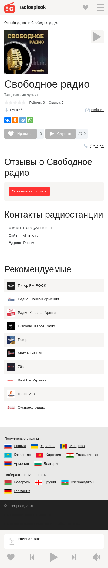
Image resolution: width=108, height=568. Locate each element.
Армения (21, 464)
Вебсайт (97, 110)
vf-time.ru (31, 235)
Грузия (50, 482)
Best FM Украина (26, 380)
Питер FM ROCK (26, 286)
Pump (17, 340)
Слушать (64, 134)
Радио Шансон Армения (33, 299)
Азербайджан (82, 482)
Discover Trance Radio (31, 326)
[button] (100, 7)
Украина (47, 446)
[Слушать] (97, 36)
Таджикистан (87, 455)
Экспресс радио (26, 407)
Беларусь (22, 482)
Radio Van (21, 394)
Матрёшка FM (24, 353)
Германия (22, 491)
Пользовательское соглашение (27, 515)
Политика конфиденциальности (28, 524)
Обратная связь (69, 524)
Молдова (77, 446)
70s (15, 367)
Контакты (97, 145)
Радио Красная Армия (31, 313)
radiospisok (32, 7)
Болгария (52, 464)
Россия (20, 446)
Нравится (24, 134)
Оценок (54, 103)
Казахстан (22, 455)
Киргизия (53, 455)
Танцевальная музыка (21, 95)
